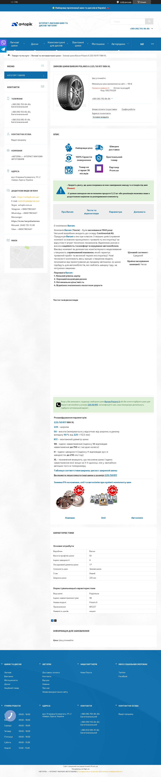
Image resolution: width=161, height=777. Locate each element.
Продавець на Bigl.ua (80, 769)
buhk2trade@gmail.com (29, 201)
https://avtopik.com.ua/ (28, 197)
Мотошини (98, 43)
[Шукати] (149, 21)
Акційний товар (11, 688)
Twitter (122, 672)
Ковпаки (70, 517)
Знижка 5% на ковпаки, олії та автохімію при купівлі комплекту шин (92, 482)
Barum (71, 225)
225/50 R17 (93, 405)
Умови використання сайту (55, 692)
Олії (103, 517)
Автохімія (137, 517)
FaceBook (123, 676)
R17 (55, 439)
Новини (45, 684)
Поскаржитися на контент (88, 771)
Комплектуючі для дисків (56, 44)
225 (56, 426)
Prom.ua (94, 766)
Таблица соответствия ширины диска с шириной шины (85, 470)
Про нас (46, 688)
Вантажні (8, 676)
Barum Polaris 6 (112, 401)
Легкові (7, 672)
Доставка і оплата (51, 672)
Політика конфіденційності (112, 771)
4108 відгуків (125, 2)
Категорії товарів (16, 75)
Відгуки (45, 680)
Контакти (46, 676)
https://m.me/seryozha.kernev (25, 221)
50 (55, 431)
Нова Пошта (86, 672)
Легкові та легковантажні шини (46, 55)
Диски (34, 43)
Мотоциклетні (11, 680)
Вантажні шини (78, 44)
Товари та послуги (20, 55)
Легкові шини (14, 44)
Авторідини (118, 43)
